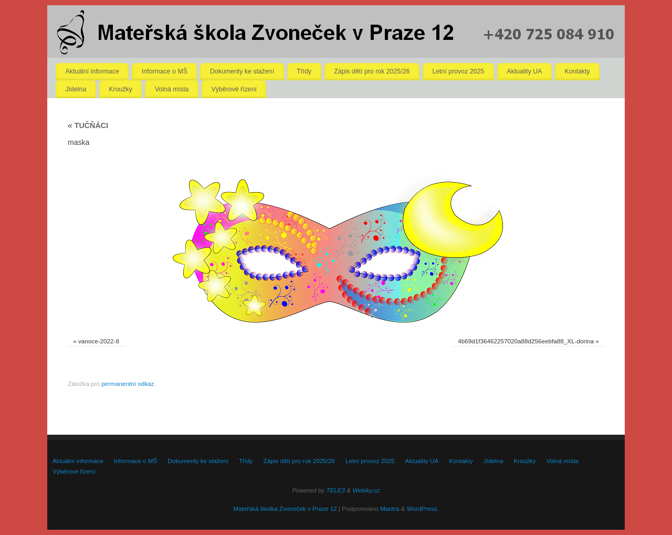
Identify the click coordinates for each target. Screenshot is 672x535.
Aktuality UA (524, 71)
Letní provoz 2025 (458, 71)
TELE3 (335, 490)
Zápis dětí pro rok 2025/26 (372, 71)
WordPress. (423, 508)
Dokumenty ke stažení (242, 71)
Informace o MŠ (164, 71)
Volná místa (172, 89)
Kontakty (577, 71)
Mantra (389, 508)
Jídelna (76, 89)
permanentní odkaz (127, 383)
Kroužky (120, 89)
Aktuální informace (92, 71)
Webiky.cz (366, 490)
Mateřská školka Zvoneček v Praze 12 (285, 508)
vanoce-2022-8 (98, 341)
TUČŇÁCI (88, 125)
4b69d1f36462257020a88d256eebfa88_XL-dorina (526, 341)
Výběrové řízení (234, 89)
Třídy (304, 71)
